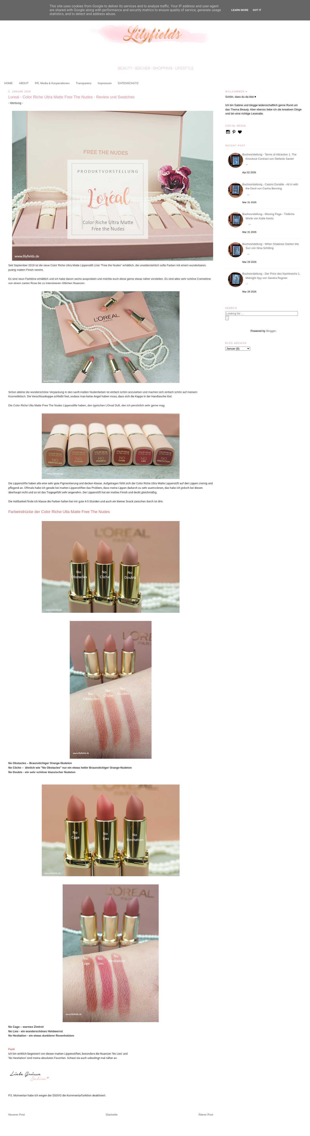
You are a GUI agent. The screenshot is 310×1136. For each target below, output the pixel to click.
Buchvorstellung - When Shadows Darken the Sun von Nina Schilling (271, 246)
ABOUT (24, 83)
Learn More (239, 10)
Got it (257, 10)
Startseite (112, 1114)
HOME (8, 83)
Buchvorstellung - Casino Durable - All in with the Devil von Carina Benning (271, 186)
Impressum (105, 83)
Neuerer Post (16, 1114)
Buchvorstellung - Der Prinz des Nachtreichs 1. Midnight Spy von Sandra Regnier (272, 276)
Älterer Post (205, 1114)
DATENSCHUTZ (128, 83)
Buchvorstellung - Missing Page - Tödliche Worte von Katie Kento (269, 216)
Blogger (271, 331)
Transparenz (83, 83)
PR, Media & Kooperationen (52, 83)
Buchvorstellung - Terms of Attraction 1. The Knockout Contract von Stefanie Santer (270, 156)
